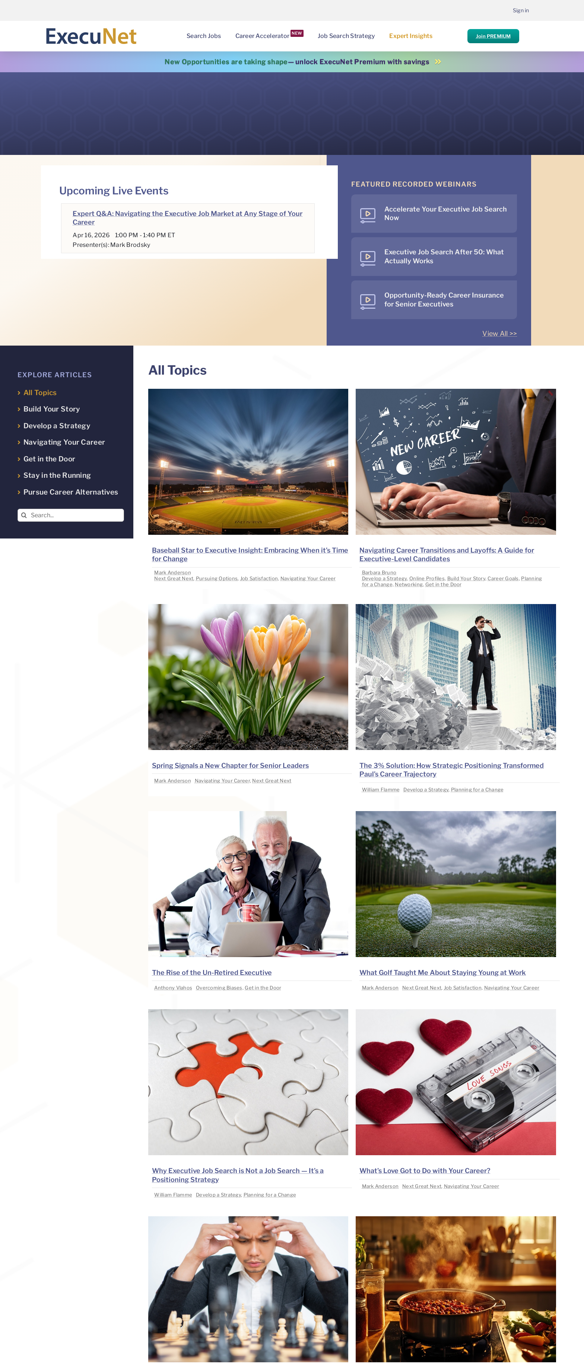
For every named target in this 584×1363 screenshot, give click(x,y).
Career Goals (503, 578)
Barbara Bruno (379, 572)
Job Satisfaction (259, 578)
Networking (409, 584)
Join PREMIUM (493, 36)
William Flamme (381, 789)
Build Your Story (466, 578)
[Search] (24, 515)
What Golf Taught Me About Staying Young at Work (442, 972)
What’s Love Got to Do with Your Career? (425, 1171)
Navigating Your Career (308, 578)
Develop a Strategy (384, 578)
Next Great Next (173, 578)
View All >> (499, 333)
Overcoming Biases (219, 988)
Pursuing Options (217, 578)
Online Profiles (427, 578)
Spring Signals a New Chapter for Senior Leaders (230, 765)
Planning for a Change (477, 789)
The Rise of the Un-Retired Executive (212, 972)
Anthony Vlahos (173, 988)
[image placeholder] (248, 392)
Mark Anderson (172, 572)
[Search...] (71, 515)
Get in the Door (443, 584)
